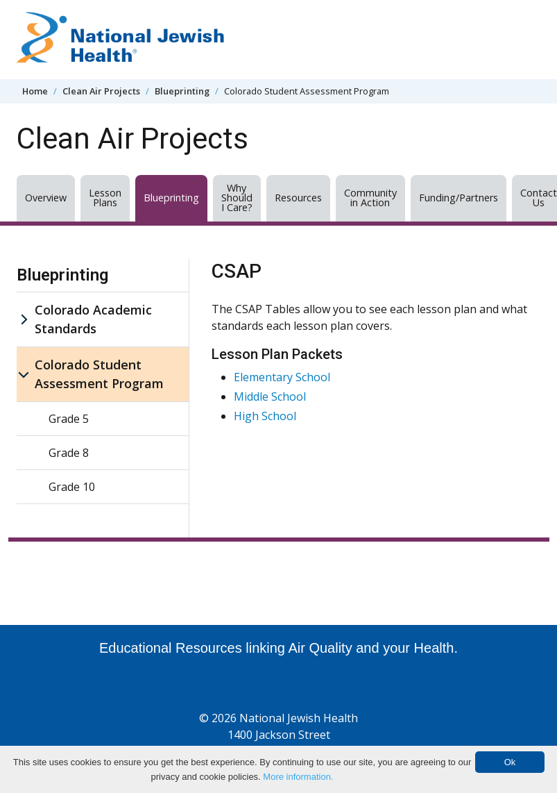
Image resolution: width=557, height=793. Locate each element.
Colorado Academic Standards (93, 319)
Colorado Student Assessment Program (99, 374)
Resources (298, 197)
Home (35, 91)
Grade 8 (69, 452)
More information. (298, 776)
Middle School (270, 396)
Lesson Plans (105, 197)
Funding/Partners (458, 197)
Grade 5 (69, 418)
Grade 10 (72, 486)
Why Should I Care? (236, 198)
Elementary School (282, 377)
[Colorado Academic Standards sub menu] (24, 319)
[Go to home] (121, 39)
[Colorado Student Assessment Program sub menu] (24, 374)
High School (265, 416)
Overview (46, 197)
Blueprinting (182, 91)
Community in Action (370, 197)
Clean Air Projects (101, 91)
